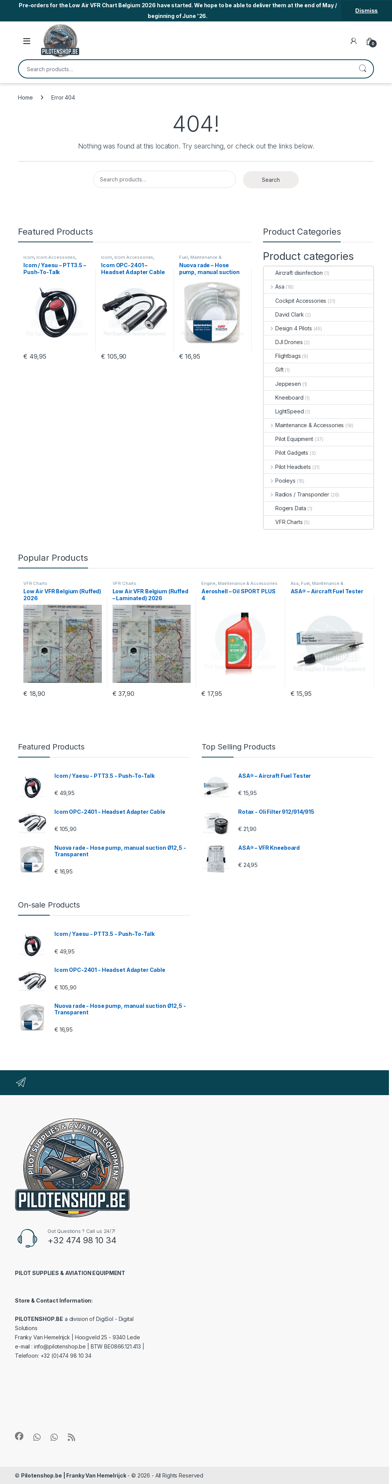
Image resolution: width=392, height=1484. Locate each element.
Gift (273, 369)
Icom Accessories (55, 257)
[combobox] (185, 69)
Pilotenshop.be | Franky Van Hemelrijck (73, 1475)
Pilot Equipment (288, 439)
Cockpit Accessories (295, 300)
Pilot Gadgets (286, 452)
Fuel (183, 257)
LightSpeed (284, 411)
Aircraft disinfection (293, 272)
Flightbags (282, 356)
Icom (28, 257)
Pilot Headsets (287, 467)
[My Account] (354, 41)
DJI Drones (283, 342)
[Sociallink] (19, 1436)
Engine (208, 583)
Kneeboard (284, 397)
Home (25, 97)
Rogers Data (285, 508)
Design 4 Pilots (288, 328)
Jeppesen (282, 383)
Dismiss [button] (366, 10)
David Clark (284, 314)
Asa (274, 286)
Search (362, 69)
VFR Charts (283, 522)
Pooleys (280, 480)
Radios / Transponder (296, 494)
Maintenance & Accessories (200, 259)
